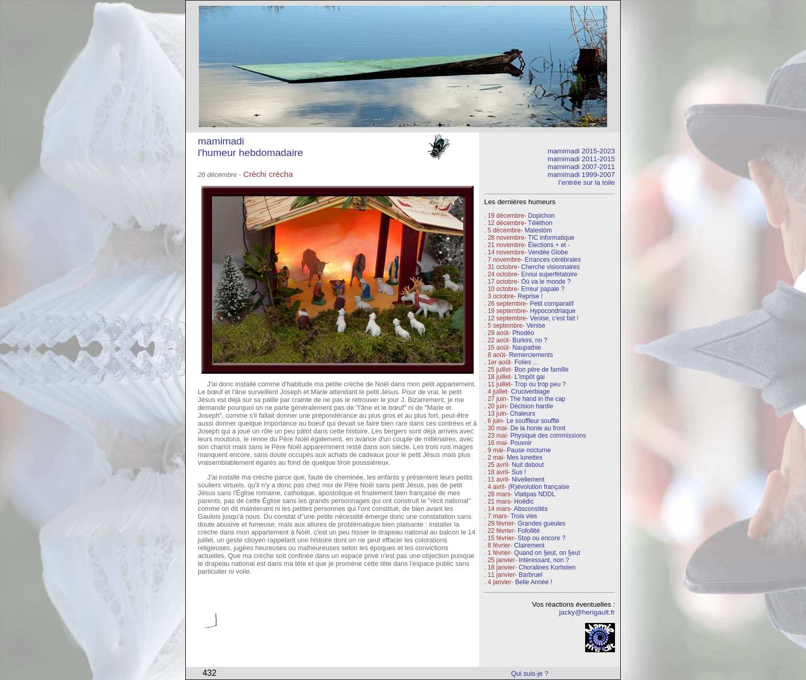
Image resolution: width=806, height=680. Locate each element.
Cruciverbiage (530, 391)
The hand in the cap (537, 399)
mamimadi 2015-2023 (581, 151)
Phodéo (523, 333)
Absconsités (531, 508)
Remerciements (531, 355)
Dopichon (541, 215)
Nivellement (528, 479)
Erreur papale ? (541, 289)
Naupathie (526, 347)
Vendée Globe (548, 252)
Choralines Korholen (547, 567)
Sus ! (519, 472)
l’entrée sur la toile (586, 182)
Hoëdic (523, 501)
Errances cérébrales (552, 259)
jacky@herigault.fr (587, 612)
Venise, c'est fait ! (554, 318)
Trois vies (523, 516)
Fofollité (529, 530)
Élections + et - (549, 245)
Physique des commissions (548, 435)
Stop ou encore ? (541, 538)
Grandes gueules (541, 523)
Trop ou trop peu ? (540, 384)
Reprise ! (530, 296)
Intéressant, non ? (544, 560)
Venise (536, 325)
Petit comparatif (551, 303)
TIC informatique (551, 237)
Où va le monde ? (546, 281)
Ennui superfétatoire (549, 274)
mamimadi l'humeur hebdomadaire (250, 147)
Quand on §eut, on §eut (547, 552)
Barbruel (530, 574)
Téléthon (540, 223)
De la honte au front (537, 428)
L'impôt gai (529, 377)
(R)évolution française (538, 487)
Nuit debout (528, 465)
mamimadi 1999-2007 (581, 175)
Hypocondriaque (552, 311)
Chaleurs (522, 413)
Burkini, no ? (529, 340)
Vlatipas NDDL (534, 494)
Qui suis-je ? (529, 673)
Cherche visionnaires (550, 267)
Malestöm (538, 230)
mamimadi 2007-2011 (581, 167)
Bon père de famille (541, 369)
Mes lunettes (524, 457)
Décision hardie (531, 406)
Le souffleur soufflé (533, 421)
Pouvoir (521, 443)
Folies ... (526, 362)
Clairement (529, 545)
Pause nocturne (529, 450)
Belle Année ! (533, 582)
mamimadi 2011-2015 (581, 159)
